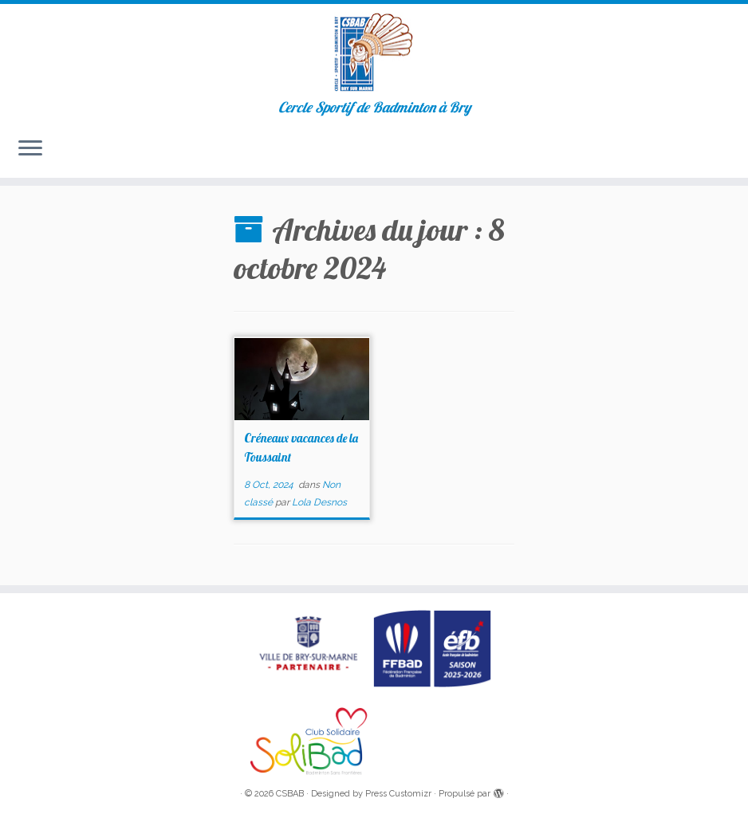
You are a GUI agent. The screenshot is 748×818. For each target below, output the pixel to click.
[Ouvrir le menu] (30, 149)
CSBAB (290, 794)
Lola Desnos (319, 502)
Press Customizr (398, 794)
